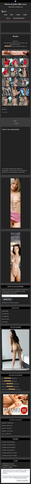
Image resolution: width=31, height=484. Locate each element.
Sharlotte (4, 431)
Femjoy (11, 15)
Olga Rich (4, 423)
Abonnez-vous (7, 299)
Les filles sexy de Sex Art (8, 450)
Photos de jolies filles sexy (15, 4)
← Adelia (15, 123)
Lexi (3, 378)
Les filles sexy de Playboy (8, 447)
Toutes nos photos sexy (18, 18)
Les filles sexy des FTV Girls (9, 453)
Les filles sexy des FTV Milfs (9, 455)
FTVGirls (18, 15)
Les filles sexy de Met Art (8, 444)
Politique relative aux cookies (20, 477)
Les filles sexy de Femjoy (8, 442)
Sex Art (4, 322)
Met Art (8, 18)
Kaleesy (4, 384)
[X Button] (15, 1)
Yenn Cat (4, 386)
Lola (3, 381)
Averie (3, 428)
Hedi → (15, 121)
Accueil (5, 15)
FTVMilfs (25, 15)
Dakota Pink (5, 389)
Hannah (4, 425)
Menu (5, 11)
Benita (15, 36)
